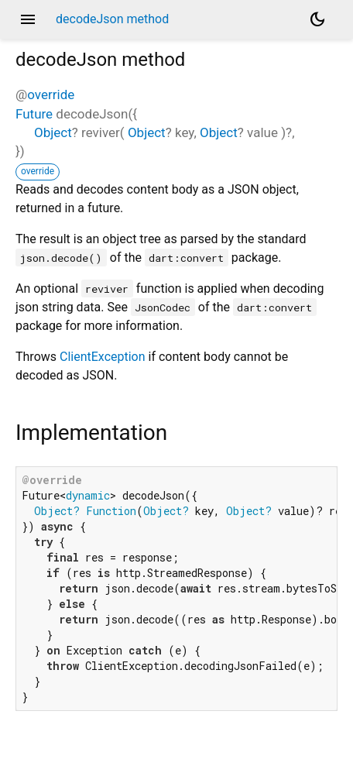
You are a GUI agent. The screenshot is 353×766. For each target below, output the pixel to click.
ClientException (103, 356)
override (50, 94)
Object (53, 132)
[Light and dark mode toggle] (317, 19)
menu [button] (28, 19)
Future (34, 114)
